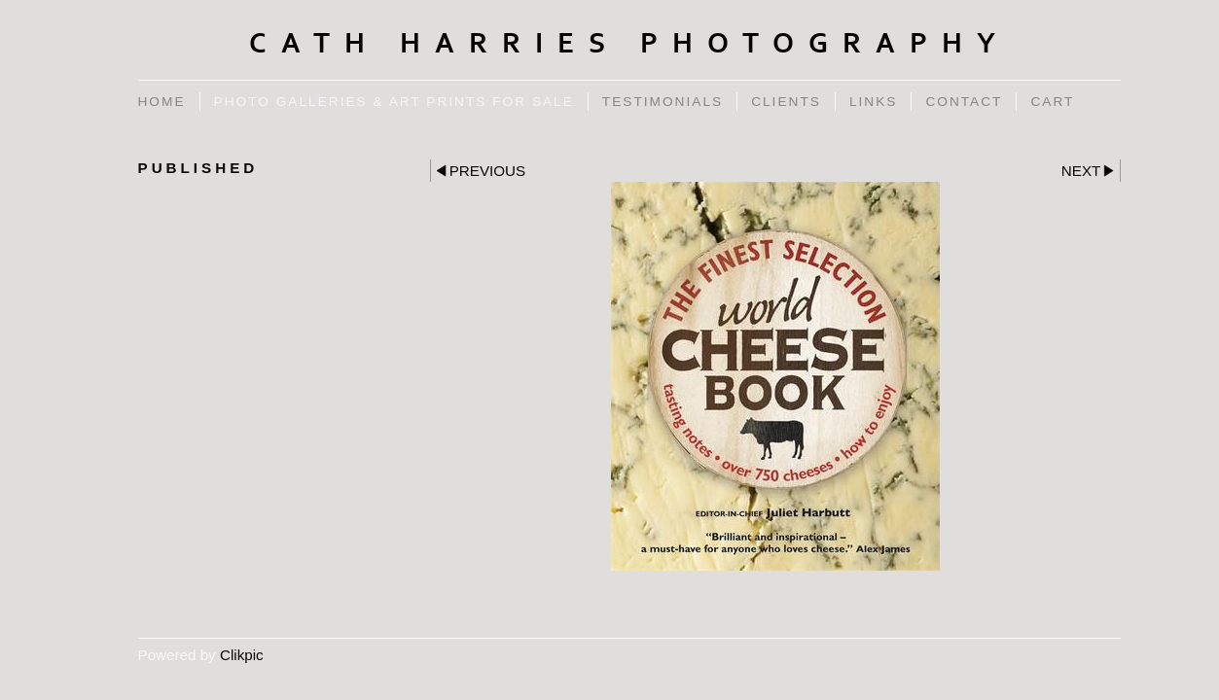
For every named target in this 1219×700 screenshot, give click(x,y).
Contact (963, 101)
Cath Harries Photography (629, 43)
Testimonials (662, 101)
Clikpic (242, 655)
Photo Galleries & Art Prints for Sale (394, 101)
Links (873, 101)
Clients (786, 101)
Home (162, 101)
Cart (1052, 101)
